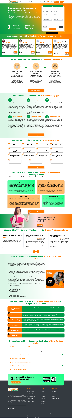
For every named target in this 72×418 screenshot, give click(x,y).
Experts (41, 1)
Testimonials (54, 393)
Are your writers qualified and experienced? (19, 354)
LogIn (62, 1)
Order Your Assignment (36, 90)
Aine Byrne (42, 40)
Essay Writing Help (31, 393)
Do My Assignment (31, 391)
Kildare (43, 403)
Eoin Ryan (59, 40)
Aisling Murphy (26, 40)
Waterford (44, 396)
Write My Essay (30, 398)
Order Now (56, 1)
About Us (21, 1)
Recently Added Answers (56, 394)
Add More (60, 26)
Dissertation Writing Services (33, 394)
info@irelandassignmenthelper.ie (16, 406)
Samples (30, 1)
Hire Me (15, 52)
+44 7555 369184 (13, 408)
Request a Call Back (15, 382)
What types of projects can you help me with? (20, 346)
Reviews (46, 1)
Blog (52, 1)
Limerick (43, 405)
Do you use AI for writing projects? (17, 358)
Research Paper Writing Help (33, 399)
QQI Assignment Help (31, 396)
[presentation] (34, 251)
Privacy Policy (54, 391)
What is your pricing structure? (17, 365)
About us (53, 396)
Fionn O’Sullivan (9, 40)
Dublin (43, 391)
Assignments (36, 1)
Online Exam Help (31, 401)
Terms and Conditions (55, 398)
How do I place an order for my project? (18, 369)
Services (26, 1)
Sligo (43, 399)
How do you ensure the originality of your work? (20, 362)
